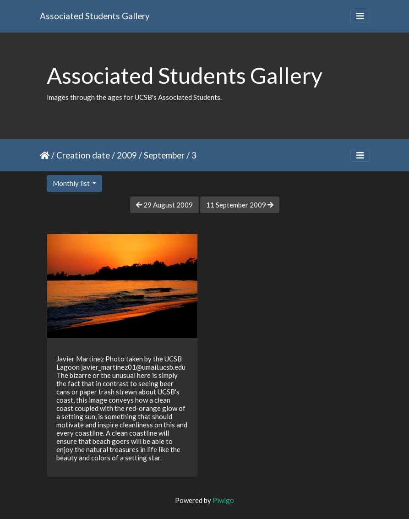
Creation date (83, 155)
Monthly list (72, 183)
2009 (127, 155)
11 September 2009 (239, 205)
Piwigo (223, 500)
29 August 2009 (164, 205)
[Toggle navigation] (360, 16)
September (164, 155)
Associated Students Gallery (95, 16)
